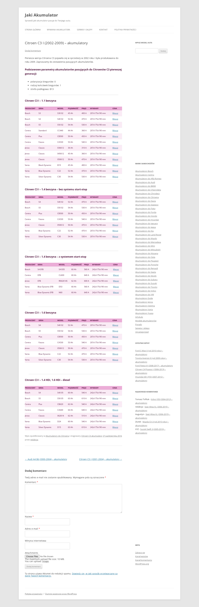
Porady (138, 324)
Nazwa (29, 516)
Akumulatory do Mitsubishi (147, 249)
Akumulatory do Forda (145, 212)
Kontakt (103, 29)
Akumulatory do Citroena (57, 435)
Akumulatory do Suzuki (146, 283)
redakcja (34, 439)
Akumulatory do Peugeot (147, 260)
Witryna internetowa (35, 540)
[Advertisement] (154, 107)
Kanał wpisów (141, 556)
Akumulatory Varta (144, 309)
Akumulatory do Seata (145, 272)
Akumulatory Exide (144, 298)
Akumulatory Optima (145, 305)
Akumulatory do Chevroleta (148, 189)
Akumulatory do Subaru (146, 279)
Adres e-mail (32, 528)
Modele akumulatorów (145, 320)
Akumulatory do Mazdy (146, 238)
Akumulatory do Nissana (146, 253)
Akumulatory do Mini (145, 246)
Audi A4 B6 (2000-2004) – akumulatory (46, 459)
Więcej (115, 113)
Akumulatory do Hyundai (147, 219)
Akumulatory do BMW (145, 186)
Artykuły (139, 317)
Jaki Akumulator (41, 15)
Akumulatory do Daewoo (146, 204)
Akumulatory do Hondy (146, 216)
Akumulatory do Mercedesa (148, 242)
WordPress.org (142, 563)
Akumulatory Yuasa (144, 313)
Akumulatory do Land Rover (148, 234)
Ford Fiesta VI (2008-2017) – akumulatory (154, 365)
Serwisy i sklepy (84, 29)
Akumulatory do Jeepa (145, 227)
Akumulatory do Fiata (145, 208)
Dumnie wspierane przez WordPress (61, 594)
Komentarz (31, 482)
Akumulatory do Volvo (145, 290)
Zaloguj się (140, 552)
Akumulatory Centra (144, 174)
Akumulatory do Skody (146, 275)
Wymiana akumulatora (58, 29)
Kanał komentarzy (143, 560)
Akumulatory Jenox (144, 302)
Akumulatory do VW (144, 294)
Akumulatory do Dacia (145, 201)
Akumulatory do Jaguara (146, 223)
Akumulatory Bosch (144, 171)
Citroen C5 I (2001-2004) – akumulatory (100, 459)
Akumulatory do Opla (145, 257)
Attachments (31, 552)
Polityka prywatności (125, 29)
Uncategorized (142, 332)
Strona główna (33, 29)
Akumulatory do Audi (145, 182)
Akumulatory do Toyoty (146, 287)
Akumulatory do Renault (146, 268)
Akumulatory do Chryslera (147, 193)
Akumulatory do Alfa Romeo (148, 178)
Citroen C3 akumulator (91, 435)
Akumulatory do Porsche (146, 264)
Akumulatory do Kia (144, 231)
